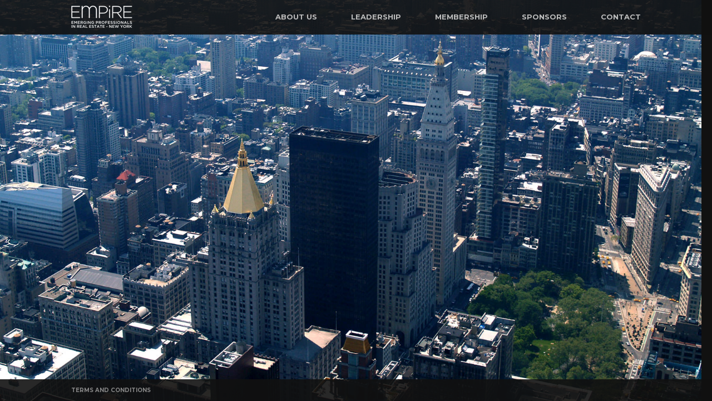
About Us (296, 16)
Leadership (376, 16)
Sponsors (544, 16)
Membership (461, 16)
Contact (621, 16)
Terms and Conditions (111, 390)
